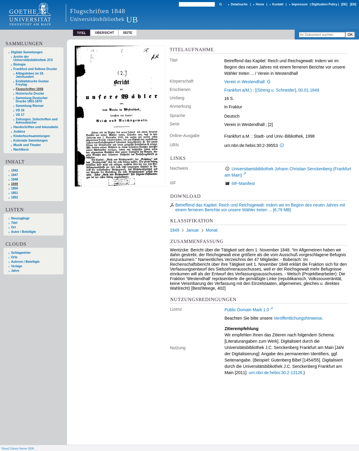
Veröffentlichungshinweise (298, 318)
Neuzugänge (20, 218)
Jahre (15, 270)
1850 (14, 188)
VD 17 (20, 114)
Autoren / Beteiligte (25, 261)
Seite (128, 32)
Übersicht (104, 32)
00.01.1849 (308, 90)
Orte (14, 257)
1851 (14, 193)
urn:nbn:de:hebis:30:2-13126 (275, 372)
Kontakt (277, 4)
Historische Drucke (30, 93)
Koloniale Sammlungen (30, 140)
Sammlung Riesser (30, 105)
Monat (211, 230)
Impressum (300, 4)
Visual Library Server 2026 (17, 448)
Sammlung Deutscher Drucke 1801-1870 (32, 99)
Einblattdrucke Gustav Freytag (32, 83)
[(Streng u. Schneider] (275, 90)
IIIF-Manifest (243, 183)
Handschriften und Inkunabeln (35, 127)
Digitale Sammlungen (27, 52)
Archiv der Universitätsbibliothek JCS (33, 58)
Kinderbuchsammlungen (31, 136)
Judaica (19, 131)
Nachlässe (21, 149)
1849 (14, 184)
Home (260, 4)
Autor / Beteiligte (23, 231)
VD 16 (20, 110)
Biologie (19, 64)
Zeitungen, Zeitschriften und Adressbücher (37, 121)
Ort (13, 227)
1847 (14, 175)
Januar (192, 230)
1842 (14, 170)
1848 (14, 179)
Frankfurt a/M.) (238, 90)
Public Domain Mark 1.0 (246, 309)
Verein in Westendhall (244, 81)
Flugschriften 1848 (29, 89)
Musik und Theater (27, 145)
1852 (14, 197)
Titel (14, 222)
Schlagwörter (21, 252)
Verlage (16, 266)
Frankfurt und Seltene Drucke (35, 69)
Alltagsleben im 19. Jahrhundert (30, 75)
